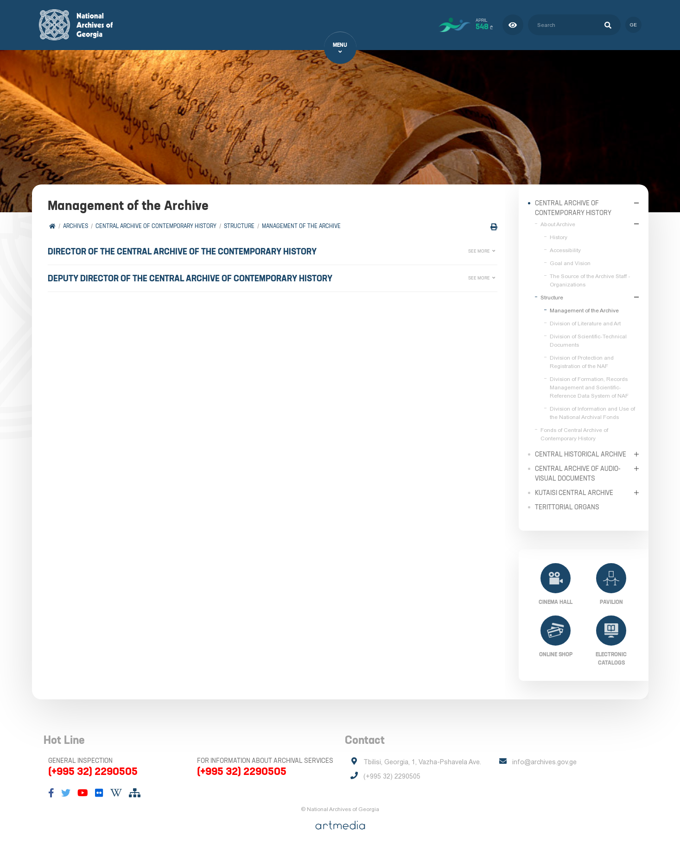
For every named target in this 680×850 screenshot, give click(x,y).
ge (633, 24)
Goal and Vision (570, 263)
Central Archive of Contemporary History (156, 225)
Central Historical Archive (580, 454)
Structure (239, 225)
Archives (76, 225)
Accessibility (565, 250)
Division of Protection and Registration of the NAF (582, 361)
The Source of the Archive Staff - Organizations (590, 280)
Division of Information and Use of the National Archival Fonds (592, 412)
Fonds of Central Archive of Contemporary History (574, 433)
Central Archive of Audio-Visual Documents (578, 473)
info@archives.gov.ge (544, 762)
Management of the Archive (301, 225)
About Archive (557, 224)
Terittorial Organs (567, 506)
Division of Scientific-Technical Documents (588, 340)
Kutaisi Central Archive (574, 492)
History (558, 237)
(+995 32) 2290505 (93, 771)
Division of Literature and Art (585, 323)
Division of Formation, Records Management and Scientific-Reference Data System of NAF (589, 387)
